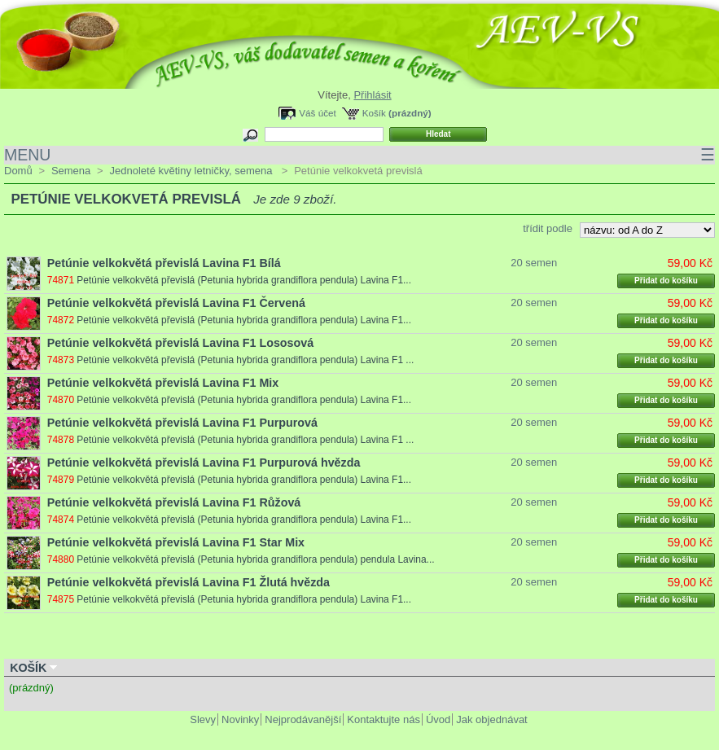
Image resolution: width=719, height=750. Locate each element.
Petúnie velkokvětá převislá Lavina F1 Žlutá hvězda (188, 582)
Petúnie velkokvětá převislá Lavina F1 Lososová (180, 342)
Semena (70, 170)
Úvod (438, 719)
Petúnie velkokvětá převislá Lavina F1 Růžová (174, 502)
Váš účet (317, 112)
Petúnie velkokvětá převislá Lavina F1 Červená (176, 302)
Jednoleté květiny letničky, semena (192, 170)
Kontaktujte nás (383, 719)
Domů (18, 170)
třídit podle (547, 228)
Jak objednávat (491, 719)
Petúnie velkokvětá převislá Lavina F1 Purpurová (182, 422)
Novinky (240, 719)
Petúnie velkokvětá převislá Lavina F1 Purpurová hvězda (204, 462)
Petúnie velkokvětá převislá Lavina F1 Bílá (164, 263)
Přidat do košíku (666, 280)
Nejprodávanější (303, 719)
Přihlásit (372, 95)
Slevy (203, 719)
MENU (359, 155)
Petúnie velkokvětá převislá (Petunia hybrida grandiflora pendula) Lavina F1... (244, 280)
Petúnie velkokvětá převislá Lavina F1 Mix (162, 382)
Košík (374, 112)
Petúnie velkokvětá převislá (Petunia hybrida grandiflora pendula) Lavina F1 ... (245, 360)
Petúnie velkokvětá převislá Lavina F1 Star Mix (176, 542)
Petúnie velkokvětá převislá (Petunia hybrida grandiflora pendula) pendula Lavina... (255, 559)
